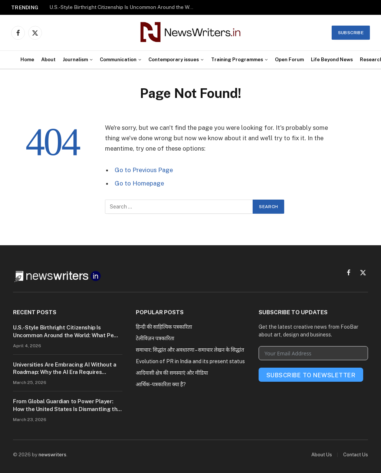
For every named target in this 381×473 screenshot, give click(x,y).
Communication (118, 59)
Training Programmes (237, 59)
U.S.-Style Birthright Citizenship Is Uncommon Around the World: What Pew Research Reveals (123, 7)
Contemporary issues (173, 59)
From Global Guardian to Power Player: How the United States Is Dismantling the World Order (67, 405)
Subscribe (351, 32)
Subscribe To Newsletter (310, 375)
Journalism (75, 59)
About (48, 59)
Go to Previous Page (144, 170)
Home (27, 59)
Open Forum (289, 59)
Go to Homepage (139, 183)
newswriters (52, 454)
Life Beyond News (332, 59)
